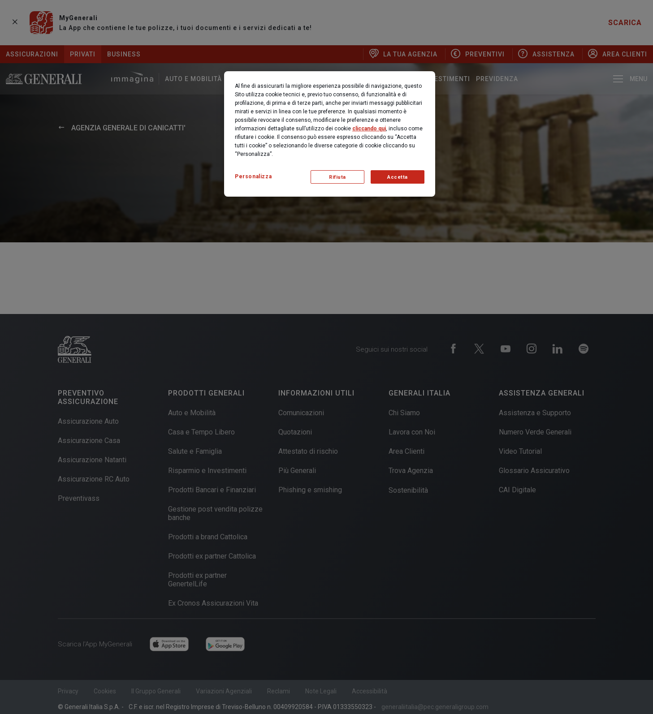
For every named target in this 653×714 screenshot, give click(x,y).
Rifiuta (337, 177)
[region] (329, 134)
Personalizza (253, 176)
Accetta (397, 177)
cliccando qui (369, 128)
